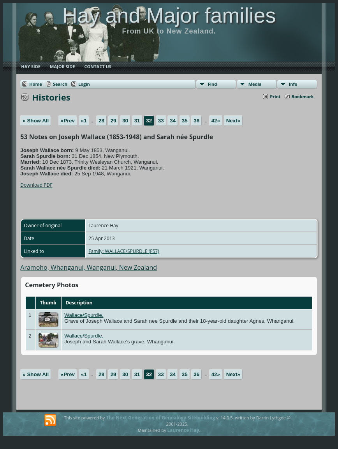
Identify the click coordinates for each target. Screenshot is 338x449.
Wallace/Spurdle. (83, 315)
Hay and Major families (169, 15)
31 (137, 121)
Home (35, 84)
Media (255, 84)
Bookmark (303, 96)
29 (113, 121)
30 (125, 121)
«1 (84, 121)
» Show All (36, 121)
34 (173, 121)
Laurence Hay (183, 430)
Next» (233, 121)
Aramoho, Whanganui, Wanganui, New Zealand (88, 267)
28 (101, 121)
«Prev (68, 121)
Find (212, 84)
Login (84, 84)
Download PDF (36, 185)
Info (293, 84)
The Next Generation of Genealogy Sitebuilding (160, 417)
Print (275, 96)
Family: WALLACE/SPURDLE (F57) (123, 251)
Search (60, 84)
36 (196, 121)
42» (215, 121)
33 (161, 121)
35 (185, 121)
